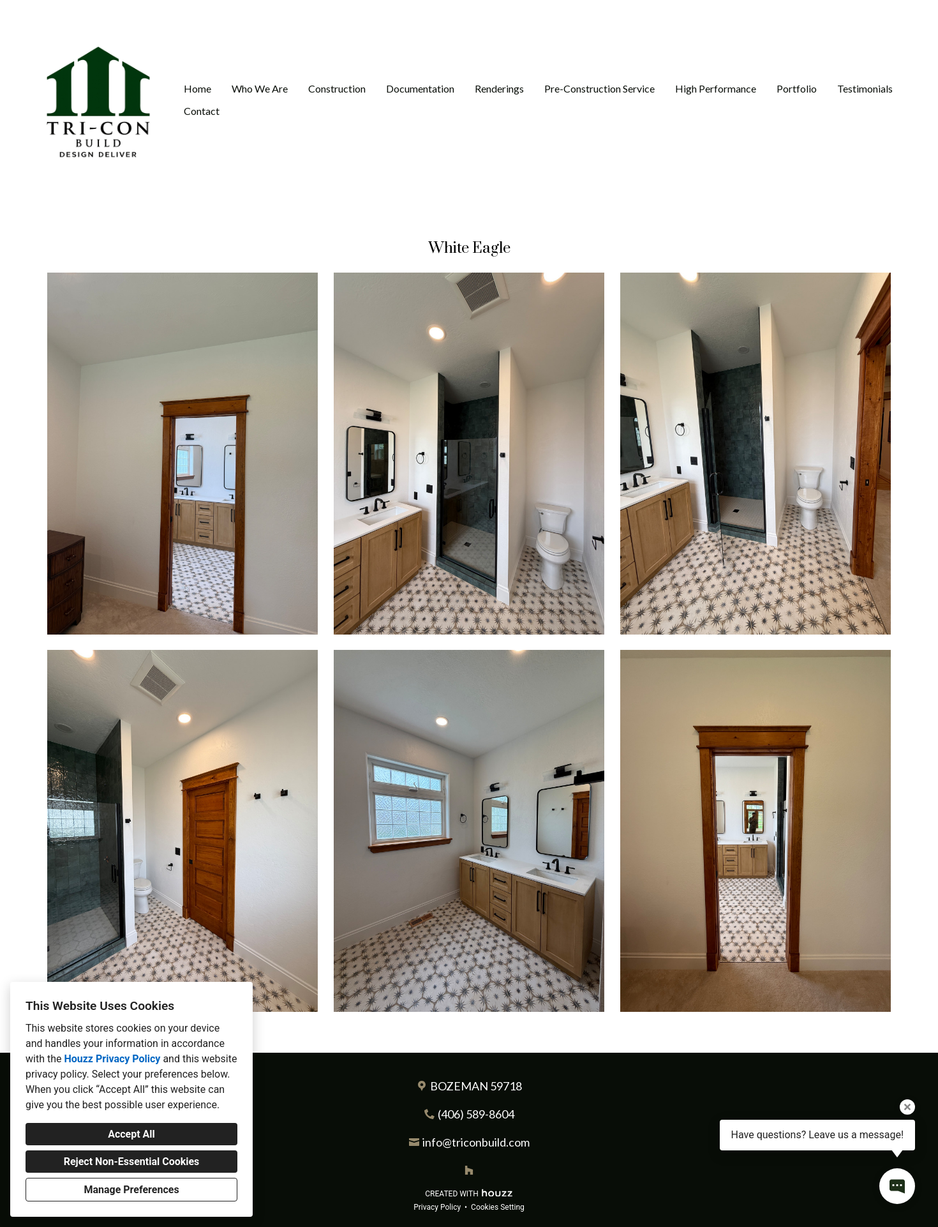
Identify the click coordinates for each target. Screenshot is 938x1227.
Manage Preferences (131, 1190)
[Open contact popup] (897, 1186)
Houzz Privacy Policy (112, 1059)
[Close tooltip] (907, 1107)
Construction (337, 88)
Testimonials (865, 88)
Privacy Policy (437, 1207)
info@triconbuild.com (476, 1142)
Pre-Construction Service (599, 88)
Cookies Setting (498, 1207)
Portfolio (797, 88)
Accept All (131, 1134)
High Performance (715, 88)
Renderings (499, 88)
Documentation (420, 88)
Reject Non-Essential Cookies (132, 1161)
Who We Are (260, 88)
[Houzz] (469, 1170)
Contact (202, 111)
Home (197, 88)
